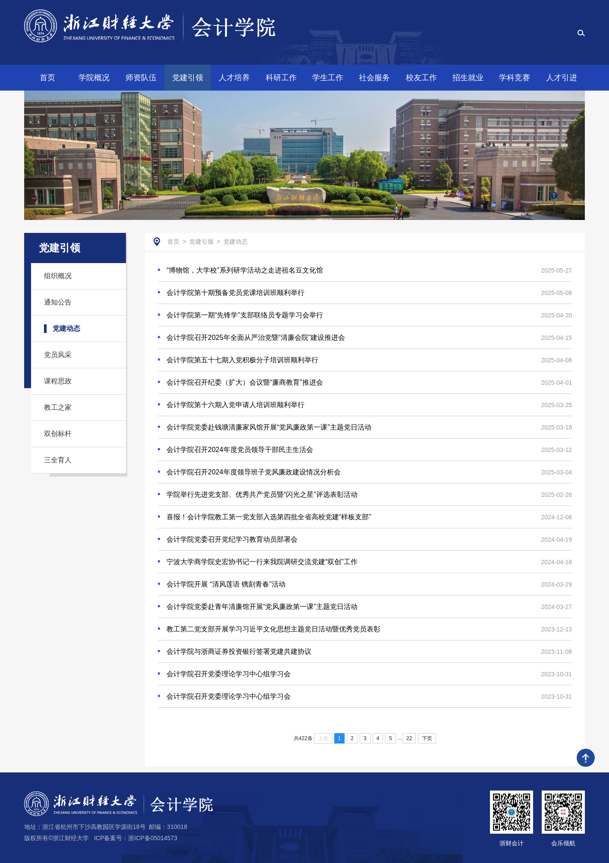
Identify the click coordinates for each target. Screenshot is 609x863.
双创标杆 (58, 433)
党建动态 (66, 328)
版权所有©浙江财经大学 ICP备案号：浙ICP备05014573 (100, 838)
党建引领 (201, 241)
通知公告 (58, 302)
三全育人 (58, 460)
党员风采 (58, 354)
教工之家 (58, 407)
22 (409, 738)
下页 (427, 738)
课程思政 (58, 381)
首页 (173, 241)
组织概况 (58, 275)
